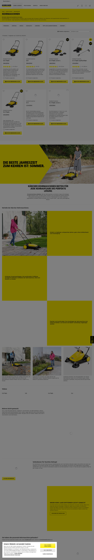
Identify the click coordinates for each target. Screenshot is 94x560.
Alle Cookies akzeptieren (47, 546)
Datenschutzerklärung (9, 554)
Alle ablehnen (48, 550)
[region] (29, 550)
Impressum (17, 554)
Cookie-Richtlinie (18, 553)
